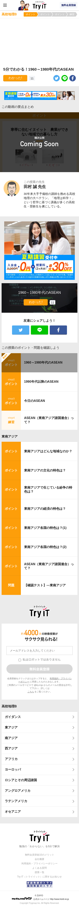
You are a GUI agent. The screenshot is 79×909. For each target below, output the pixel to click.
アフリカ (11, 759)
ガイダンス (13, 717)
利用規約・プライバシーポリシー (39, 863)
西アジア (11, 748)
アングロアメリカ (17, 790)
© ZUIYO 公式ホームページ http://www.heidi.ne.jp (40, 897)
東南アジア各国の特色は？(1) (45, 527)
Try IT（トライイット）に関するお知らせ (39, 876)
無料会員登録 (68, 5)
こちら (30, 691)
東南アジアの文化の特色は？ (45, 470)
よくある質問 (39, 868)
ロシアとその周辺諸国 (21, 780)
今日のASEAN (34, 400)
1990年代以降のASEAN (41, 381)
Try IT (39, 5)
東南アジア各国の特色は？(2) (45, 547)
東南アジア (10, 436)
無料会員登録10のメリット (39, 855)
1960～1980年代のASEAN (43, 362)
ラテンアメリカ (16, 801)
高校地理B (9, 706)
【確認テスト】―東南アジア (45, 585)
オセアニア (13, 811)
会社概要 (39, 859)
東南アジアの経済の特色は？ (45, 508)
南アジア (11, 738)
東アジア (11, 727)
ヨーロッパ (13, 769)
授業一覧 (39, 872)
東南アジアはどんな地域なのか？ (48, 451)
